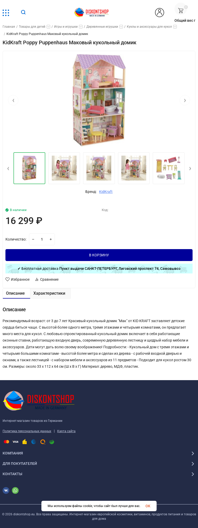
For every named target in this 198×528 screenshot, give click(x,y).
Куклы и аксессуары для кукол (149, 26)
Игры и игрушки (66, 26)
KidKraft (106, 191)
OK (147, 506)
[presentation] (13, 101)
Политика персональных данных (27, 431)
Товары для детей (32, 26)
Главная (9, 26)
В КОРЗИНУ (99, 255)
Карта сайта (66, 431)
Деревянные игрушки (102, 26)
